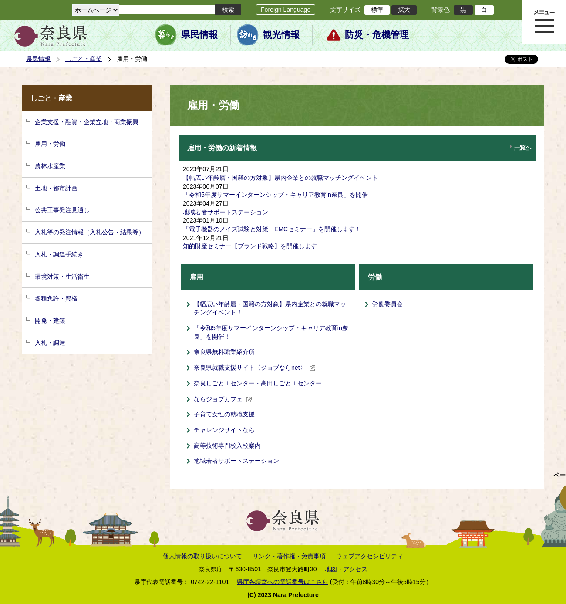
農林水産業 (50, 165)
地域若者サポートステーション (225, 212)
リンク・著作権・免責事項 (289, 556)
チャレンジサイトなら (224, 429)
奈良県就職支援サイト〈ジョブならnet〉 (255, 367)
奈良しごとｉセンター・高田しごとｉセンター (258, 383)
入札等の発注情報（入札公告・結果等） (90, 232)
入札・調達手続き (59, 254)
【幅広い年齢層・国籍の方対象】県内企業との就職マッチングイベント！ (283, 177)
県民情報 (199, 35)
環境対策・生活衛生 (62, 276)
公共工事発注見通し (62, 209)
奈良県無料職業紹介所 (224, 351)
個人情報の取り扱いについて (202, 556)
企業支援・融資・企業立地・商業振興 (86, 121)
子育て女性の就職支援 (224, 414)
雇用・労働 (50, 143)
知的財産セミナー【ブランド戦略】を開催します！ (253, 246)
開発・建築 (50, 320)
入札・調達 (50, 342)
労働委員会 (387, 303)
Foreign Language (285, 9)
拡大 (404, 9)
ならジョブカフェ (223, 398)
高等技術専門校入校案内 (227, 445)
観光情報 (281, 35)
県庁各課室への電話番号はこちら (282, 581)
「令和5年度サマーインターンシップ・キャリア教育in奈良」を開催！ (278, 194)
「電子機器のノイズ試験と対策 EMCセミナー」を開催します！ (272, 229)
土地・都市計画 (56, 188)
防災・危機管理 (377, 35)
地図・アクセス (346, 569)
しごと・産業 (83, 58)
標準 (377, 9)
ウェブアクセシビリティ (369, 556)
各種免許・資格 (56, 298)
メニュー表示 (544, 22)
